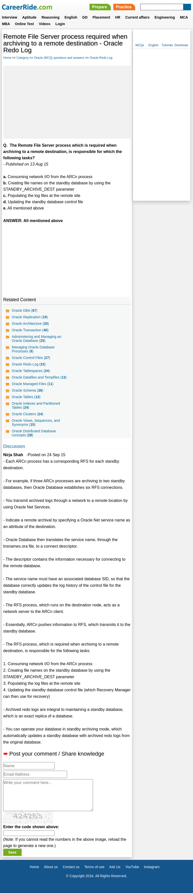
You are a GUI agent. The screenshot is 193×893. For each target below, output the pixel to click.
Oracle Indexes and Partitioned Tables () (36, 405)
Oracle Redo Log (100, 58)
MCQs (139, 45)
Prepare (99, 7)
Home (7, 58)
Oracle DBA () (24, 310)
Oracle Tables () (26, 397)
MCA (184, 17)
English (71, 17)
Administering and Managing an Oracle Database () (36, 339)
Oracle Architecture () (30, 324)
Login (60, 24)
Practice (123, 7)
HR (117, 17)
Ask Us (114, 867)
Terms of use (94, 867)
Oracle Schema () (27, 390)
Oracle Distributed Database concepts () (34, 433)
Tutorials (167, 45)
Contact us (71, 867)
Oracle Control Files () (31, 358)
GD (84, 17)
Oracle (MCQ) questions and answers (59, 58)
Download (181, 45)
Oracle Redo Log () (29, 364)
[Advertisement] (67, 102)
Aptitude (29, 17)
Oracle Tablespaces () (31, 371)
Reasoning (50, 17)
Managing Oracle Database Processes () (33, 349)
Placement (101, 17)
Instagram (151, 867)
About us (51, 867)
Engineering (165, 17)
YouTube (132, 867)
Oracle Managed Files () (33, 384)
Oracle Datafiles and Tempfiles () (39, 377)
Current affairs (137, 17)
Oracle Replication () (30, 317)
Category (23, 58)
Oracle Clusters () (27, 414)
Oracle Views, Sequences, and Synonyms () (36, 422)
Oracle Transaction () (30, 330)
